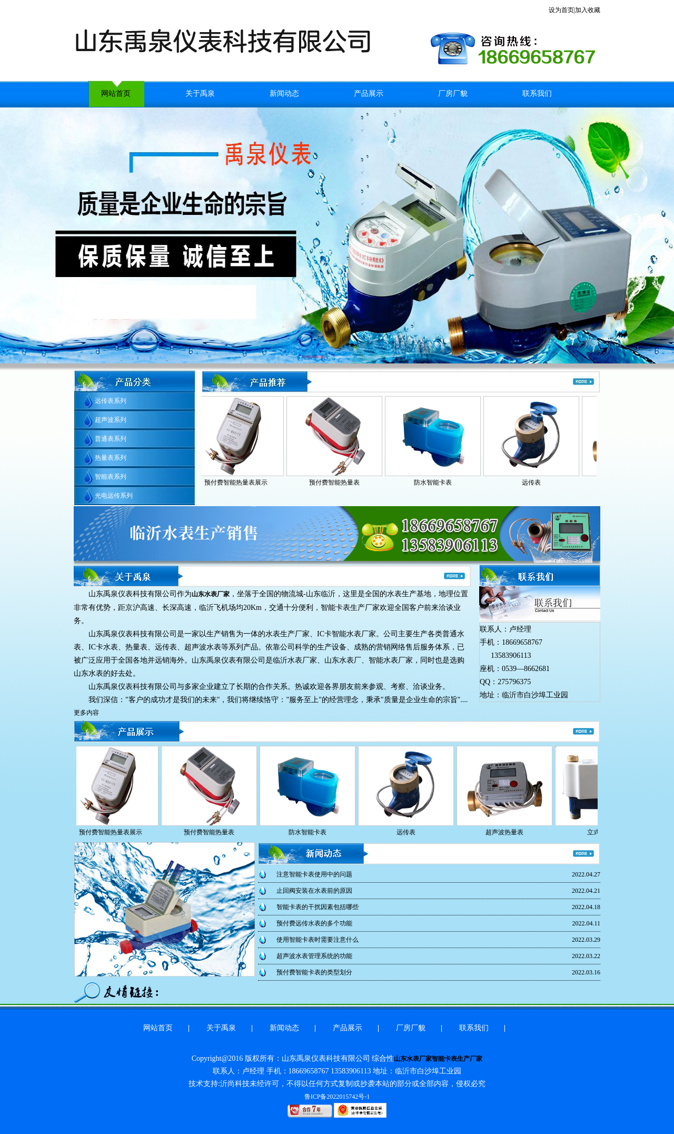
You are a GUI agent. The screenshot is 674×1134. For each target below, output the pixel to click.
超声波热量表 (506, 832)
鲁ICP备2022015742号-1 (337, 1096)
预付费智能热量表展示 (237, 482)
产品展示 (368, 93)
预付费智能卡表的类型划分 (314, 972)
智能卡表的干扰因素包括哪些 (317, 907)
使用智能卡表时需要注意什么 (317, 939)
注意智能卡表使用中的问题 (314, 874)
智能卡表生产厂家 (457, 1058)
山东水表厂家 (211, 594)
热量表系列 (110, 457)
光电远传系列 (114, 495)
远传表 (532, 482)
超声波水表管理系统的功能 (314, 956)
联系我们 (537, 93)
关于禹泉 (200, 93)
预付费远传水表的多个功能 (314, 923)
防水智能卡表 (434, 482)
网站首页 (116, 93)
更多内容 (86, 712)
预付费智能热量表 (336, 482)
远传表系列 (110, 401)
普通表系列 (110, 438)
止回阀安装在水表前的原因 (314, 890)
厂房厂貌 (453, 93)
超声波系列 (110, 419)
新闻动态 (284, 93)
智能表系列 (110, 476)
